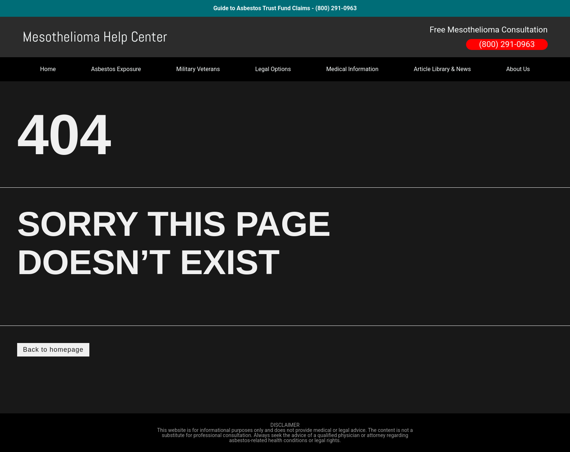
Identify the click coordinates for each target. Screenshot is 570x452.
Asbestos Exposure (116, 69)
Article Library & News (442, 69)
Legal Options (273, 69)
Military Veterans (198, 69)
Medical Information (352, 69)
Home (48, 69)
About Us (518, 69)
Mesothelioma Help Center (95, 37)
